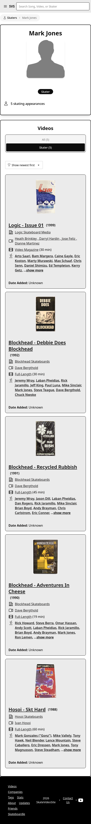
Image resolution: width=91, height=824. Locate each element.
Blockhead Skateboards (32, 361)
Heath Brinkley (26, 238)
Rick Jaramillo (44, 503)
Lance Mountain (58, 740)
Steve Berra (45, 623)
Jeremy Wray (24, 380)
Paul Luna (52, 385)
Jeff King (36, 385)
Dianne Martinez (27, 243)
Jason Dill (43, 498)
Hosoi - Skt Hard (27, 709)
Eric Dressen (40, 745)
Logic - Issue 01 (26, 225)
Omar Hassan (65, 623)
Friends (13, 808)
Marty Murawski (40, 261)
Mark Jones (23, 390)
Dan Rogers (24, 503)
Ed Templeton (59, 265)
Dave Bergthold (26, 368)
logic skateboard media (33, 232)
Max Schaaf (63, 261)
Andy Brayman (44, 508)
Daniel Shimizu (35, 265)
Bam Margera (42, 256)
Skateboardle (16, 814)
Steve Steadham (46, 750)
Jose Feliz (68, 238)
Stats (20, 797)
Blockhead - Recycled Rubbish (43, 467)
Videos (12, 786)
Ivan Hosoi (23, 723)
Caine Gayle (64, 256)
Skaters (10, 18)
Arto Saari (22, 256)
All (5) (45, 139)
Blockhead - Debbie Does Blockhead (37, 345)
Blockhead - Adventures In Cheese (39, 588)
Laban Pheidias (47, 380)
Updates (24, 803)
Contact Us (68, 800)
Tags (11, 797)
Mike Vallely (62, 735)
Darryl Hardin (49, 238)
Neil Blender (34, 740)
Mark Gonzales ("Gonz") (33, 735)
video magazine (26, 249)
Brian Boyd (23, 508)
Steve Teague (44, 390)
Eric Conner (40, 513)
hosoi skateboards (29, 716)
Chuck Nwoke (25, 395)
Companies (15, 792)
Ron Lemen (23, 637)
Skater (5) (45, 147)
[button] (5, 6)
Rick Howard (24, 623)
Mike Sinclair (71, 385)
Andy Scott (23, 628)
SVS (12, 6)
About (12, 803)
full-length (23, 374)
